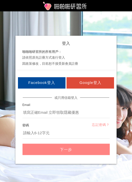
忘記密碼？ (101, 125)
